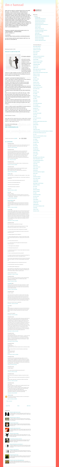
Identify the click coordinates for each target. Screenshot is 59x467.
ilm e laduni (35, 77)
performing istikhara (36, 150)
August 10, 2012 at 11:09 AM (12, 164)
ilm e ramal (35, 90)
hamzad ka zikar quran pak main (15, 428)
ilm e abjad (35, 127)
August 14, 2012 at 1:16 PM (12, 190)
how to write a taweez (36, 178)
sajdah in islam (35, 67)
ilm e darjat (35, 155)
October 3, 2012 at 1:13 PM (12, 281)
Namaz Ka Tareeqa (36, 191)
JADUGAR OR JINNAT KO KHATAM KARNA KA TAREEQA (43, 131)
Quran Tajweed (35, 153)
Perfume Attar (35, 165)
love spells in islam (36, 109)
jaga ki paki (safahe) (38, 34)
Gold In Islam (35, 152)
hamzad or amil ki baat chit (14, 449)
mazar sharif (35, 163)
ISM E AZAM (35, 173)
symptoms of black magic (37, 62)
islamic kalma (35, 52)
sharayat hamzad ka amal (14, 454)
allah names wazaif (36, 83)
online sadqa (35, 100)
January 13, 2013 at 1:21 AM (12, 371)
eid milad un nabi (36, 142)
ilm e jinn (34, 175)
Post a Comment (9, 401)
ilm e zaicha (35, 111)
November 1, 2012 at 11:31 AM (13, 303)
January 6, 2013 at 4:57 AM (12, 364)
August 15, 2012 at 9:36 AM (12, 198)
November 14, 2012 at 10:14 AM (13, 331)
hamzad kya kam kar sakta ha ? (15, 417)
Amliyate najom (35, 181)
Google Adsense (36, 204)
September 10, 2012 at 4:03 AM (13, 220)
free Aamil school (36, 196)
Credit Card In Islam (36, 129)
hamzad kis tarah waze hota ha (40, 21)
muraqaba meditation (36, 96)
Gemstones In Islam (36, 75)
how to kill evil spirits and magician (38, 171)
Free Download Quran (36, 106)
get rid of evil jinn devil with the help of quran (40, 72)
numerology (35, 207)
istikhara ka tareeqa (36, 184)
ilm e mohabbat (35, 140)
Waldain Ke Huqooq (36, 74)
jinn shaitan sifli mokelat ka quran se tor (39, 132)
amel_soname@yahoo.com (11, 127)
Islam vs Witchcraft (36, 51)
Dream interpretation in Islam (38, 158)
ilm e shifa (35, 119)
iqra (8, 192)
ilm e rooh (34, 134)
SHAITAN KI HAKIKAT (37, 176)
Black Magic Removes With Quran (38, 157)
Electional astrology (36, 189)
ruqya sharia (35, 54)
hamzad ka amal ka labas (39, 31)
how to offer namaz (36, 88)
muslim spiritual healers (37, 85)
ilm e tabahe (35, 93)
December (37, 17)
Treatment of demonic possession (38, 56)
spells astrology (35, 124)
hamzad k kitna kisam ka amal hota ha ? (16, 444)
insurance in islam (36, 210)
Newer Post (8, 405)
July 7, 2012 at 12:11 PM (12, 159)
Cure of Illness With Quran (37, 103)
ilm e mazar (35, 188)
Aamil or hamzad (38, 27)
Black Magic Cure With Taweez (38, 183)
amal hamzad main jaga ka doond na (16, 438)
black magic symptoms (37, 46)
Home (18, 405)
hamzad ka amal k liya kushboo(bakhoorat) (17, 460)
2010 (35, 16)
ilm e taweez (35, 139)
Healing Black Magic (36, 64)
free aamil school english (37, 113)
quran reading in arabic (37, 70)
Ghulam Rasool (10, 200)
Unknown (9, 395)
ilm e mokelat (35, 80)
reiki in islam (35, 114)
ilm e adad (35, 116)
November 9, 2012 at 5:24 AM (12, 314)
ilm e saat (34, 126)
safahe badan (37, 33)
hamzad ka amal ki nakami (14, 433)
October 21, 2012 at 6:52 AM (12, 289)
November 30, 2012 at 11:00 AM (13, 354)
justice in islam (35, 168)
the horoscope (35, 145)
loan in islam (35, 197)
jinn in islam (35, 186)
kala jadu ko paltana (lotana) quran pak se (40, 121)
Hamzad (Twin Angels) (37, 194)
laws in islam (35, 95)
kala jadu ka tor (35, 108)
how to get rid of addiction (37, 57)
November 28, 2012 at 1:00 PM (13, 341)
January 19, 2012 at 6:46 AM (12, 147)
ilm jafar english (35, 59)
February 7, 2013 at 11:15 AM (12, 380)
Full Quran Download (36, 137)
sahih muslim (35, 101)
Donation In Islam (36, 82)
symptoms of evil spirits (37, 49)
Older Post (28, 405)
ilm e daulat (35, 144)
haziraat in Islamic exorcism (37, 87)
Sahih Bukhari (35, 170)
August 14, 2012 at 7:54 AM (12, 171)
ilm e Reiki (35, 98)
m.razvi (9, 209)
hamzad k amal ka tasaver (14, 422)
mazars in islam (35, 209)
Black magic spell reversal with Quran (39, 69)
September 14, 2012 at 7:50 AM (13, 274)
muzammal (9, 283)
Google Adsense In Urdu (37, 201)
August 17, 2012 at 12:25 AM (12, 207)
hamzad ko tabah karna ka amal (15, 412)
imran (9, 305)
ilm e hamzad (14, 5)
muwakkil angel (35, 202)
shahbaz (9, 173)
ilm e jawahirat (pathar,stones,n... (38, 160)
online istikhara (35, 199)
